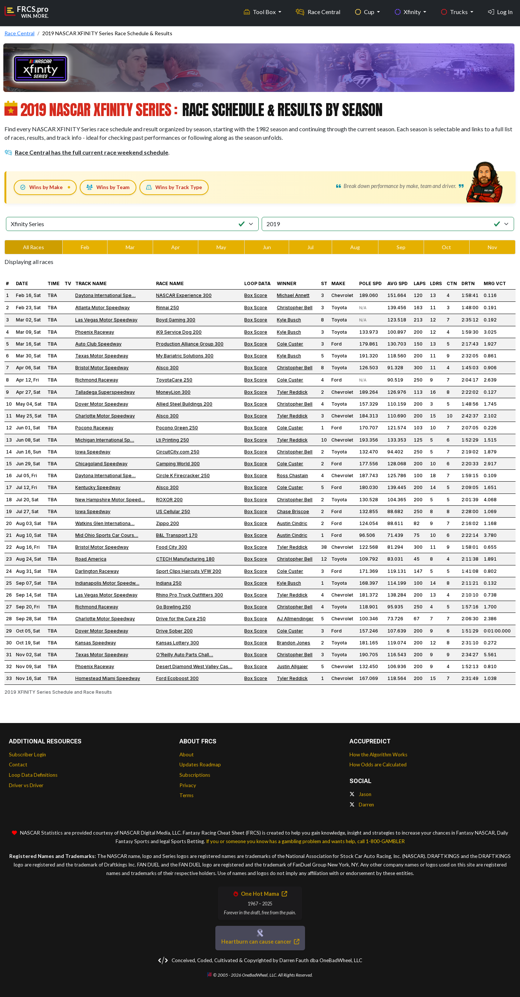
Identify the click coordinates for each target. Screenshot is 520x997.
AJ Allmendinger (295, 618)
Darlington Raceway (97, 571)
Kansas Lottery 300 (177, 643)
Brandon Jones (293, 643)
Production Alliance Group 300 (189, 344)
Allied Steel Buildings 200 (184, 404)
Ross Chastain (292, 475)
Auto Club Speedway (98, 344)
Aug (355, 247)
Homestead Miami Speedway (107, 678)
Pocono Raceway (94, 427)
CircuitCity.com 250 (177, 452)
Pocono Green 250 (177, 427)
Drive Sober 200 (174, 631)
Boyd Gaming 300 (175, 320)
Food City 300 (171, 547)
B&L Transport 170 (177, 535)
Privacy (187, 785)
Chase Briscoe (293, 511)
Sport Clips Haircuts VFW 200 (188, 571)
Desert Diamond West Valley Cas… (194, 666)
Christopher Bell (294, 307)
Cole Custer (290, 344)
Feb (85, 247)
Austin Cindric (292, 523)
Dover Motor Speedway (101, 404)
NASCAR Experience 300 (184, 295)
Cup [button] (365, 11)
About (186, 754)
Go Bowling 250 (173, 607)
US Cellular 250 (173, 511)
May (221, 247)
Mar (130, 247)
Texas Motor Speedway (101, 356)
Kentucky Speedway (97, 487)
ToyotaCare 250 (174, 380)
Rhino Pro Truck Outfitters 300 (189, 595)
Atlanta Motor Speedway (102, 307)
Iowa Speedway (92, 452)
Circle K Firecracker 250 (183, 475)
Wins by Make (41, 187)
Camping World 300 (178, 463)
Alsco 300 (167, 367)
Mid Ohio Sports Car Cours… (106, 535)
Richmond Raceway (96, 380)
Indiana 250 (169, 583)
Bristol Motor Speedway (102, 367)
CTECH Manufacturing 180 (185, 559)
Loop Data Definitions (33, 775)
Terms (186, 795)
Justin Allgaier (292, 666)
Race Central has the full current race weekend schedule (86, 152)
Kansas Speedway (95, 643)
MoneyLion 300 (173, 392)
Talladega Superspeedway (105, 392)
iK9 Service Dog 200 (179, 332)
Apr (175, 247)
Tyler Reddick (292, 392)
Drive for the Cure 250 (181, 618)
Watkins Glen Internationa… (105, 523)
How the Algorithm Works (378, 754)
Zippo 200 (167, 523)
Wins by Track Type (174, 187)
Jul (310, 247)
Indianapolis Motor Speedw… (107, 583)
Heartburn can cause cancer (260, 941)
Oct (446, 247)
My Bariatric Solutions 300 (184, 356)
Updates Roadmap (200, 764)
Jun (267, 247)
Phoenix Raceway (94, 332)
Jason (360, 794)
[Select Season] (388, 224)
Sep (401, 247)
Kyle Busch (289, 320)
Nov (492, 247)
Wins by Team (108, 187)
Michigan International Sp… (104, 440)
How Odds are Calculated (378, 764)
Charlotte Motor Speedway (105, 416)
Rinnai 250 (167, 307)
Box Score (255, 295)
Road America (90, 559)
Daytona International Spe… (105, 295)
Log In (500, 11)
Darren (362, 805)
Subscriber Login (27, 754)
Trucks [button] (455, 11)
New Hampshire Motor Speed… (110, 499)
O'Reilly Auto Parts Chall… (184, 654)
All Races (33, 247)
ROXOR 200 (169, 499)
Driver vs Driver (26, 785)
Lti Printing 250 (172, 440)
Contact (18, 764)
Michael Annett (293, 295)
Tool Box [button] (260, 11)
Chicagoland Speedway (101, 463)
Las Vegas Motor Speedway (106, 320)
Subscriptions (194, 775)
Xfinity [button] (408, 11)
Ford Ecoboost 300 (177, 678)
